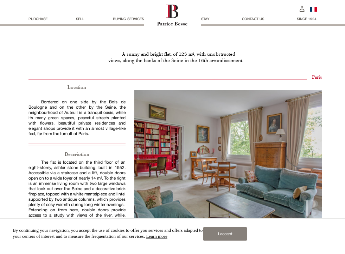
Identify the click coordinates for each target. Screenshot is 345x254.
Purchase (37, 19)
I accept (225, 233)
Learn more (156, 236)
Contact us (253, 19)
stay (205, 19)
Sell (80, 19)
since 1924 (307, 19)
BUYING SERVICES (128, 19)
